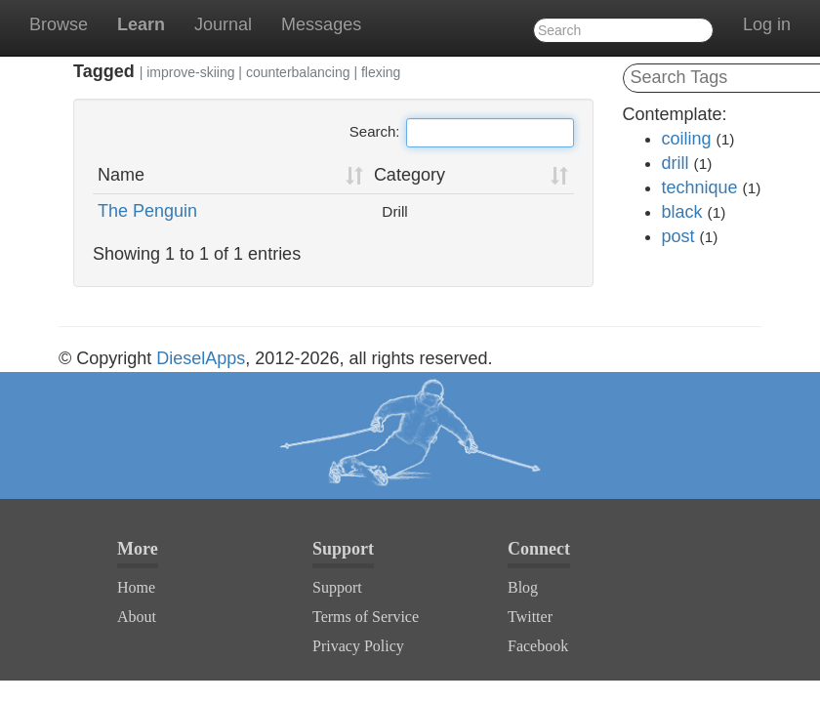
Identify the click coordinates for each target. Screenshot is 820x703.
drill (675, 163)
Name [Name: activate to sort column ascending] (121, 175)
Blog (523, 587)
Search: (461, 132)
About (136, 616)
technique (700, 187)
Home (136, 587)
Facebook (538, 646)
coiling (687, 138)
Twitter (530, 616)
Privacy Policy (358, 646)
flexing (380, 72)
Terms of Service (365, 616)
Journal (223, 24)
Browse (58, 24)
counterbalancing (298, 72)
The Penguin (147, 211)
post (678, 236)
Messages (321, 24)
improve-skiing (190, 72)
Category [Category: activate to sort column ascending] (409, 175)
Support (337, 587)
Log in (767, 24)
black (682, 212)
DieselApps (200, 358)
